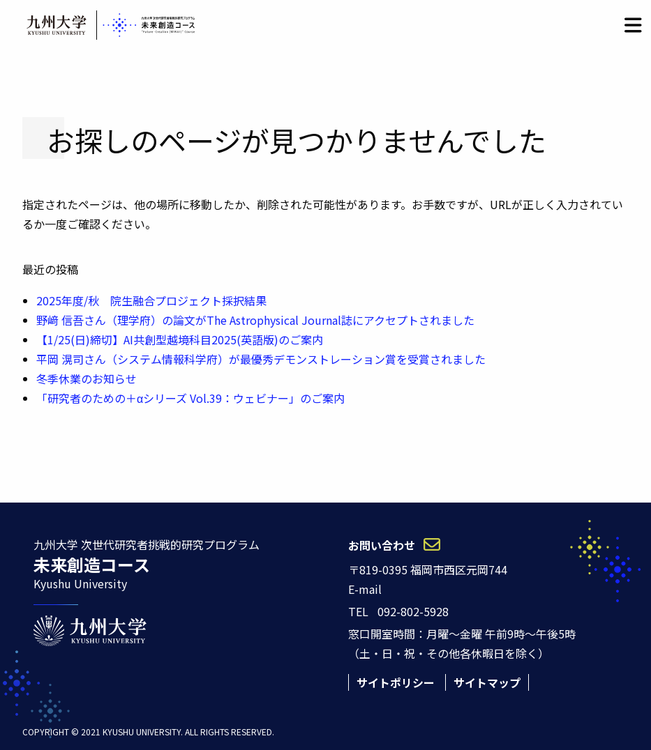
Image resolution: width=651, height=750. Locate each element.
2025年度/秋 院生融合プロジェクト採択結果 (151, 300)
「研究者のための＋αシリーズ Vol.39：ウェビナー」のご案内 (190, 398)
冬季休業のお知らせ (86, 378)
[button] (633, 25)
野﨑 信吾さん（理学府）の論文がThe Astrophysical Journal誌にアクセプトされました (255, 320)
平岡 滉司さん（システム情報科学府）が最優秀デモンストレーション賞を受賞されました (261, 359)
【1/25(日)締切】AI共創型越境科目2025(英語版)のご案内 (179, 339)
